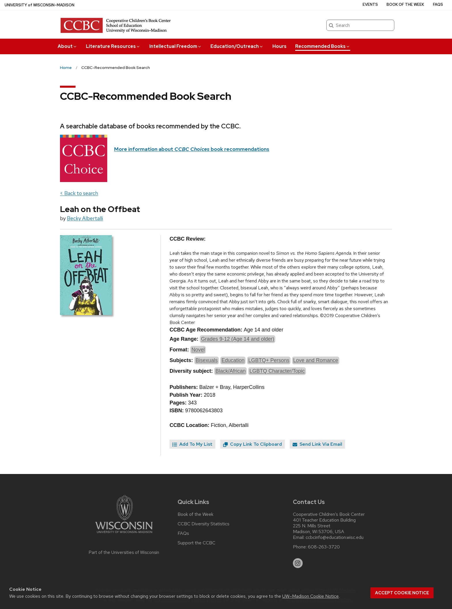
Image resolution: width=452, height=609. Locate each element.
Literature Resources (113, 46)
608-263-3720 (324, 547)
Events (370, 4)
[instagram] (298, 563)
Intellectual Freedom (175, 46)
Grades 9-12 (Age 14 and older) (237, 339)
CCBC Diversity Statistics (203, 524)
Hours (279, 46)
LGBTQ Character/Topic (277, 371)
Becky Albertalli (85, 218)
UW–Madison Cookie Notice (310, 596)
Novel (198, 350)
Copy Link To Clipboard (252, 444)
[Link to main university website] (124, 534)
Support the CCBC (196, 543)
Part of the (124, 552)
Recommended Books (322, 46)
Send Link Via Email (317, 444)
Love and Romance (315, 360)
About (67, 46)
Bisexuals (206, 360)
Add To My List (192, 444)
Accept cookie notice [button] (402, 593)
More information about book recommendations (191, 149)
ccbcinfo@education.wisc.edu (335, 537)
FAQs (438, 4)
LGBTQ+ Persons (268, 360)
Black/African (230, 371)
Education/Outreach (236, 46)
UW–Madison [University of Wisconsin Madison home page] (39, 5)
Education (232, 360)
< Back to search (79, 193)
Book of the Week (405, 4)
